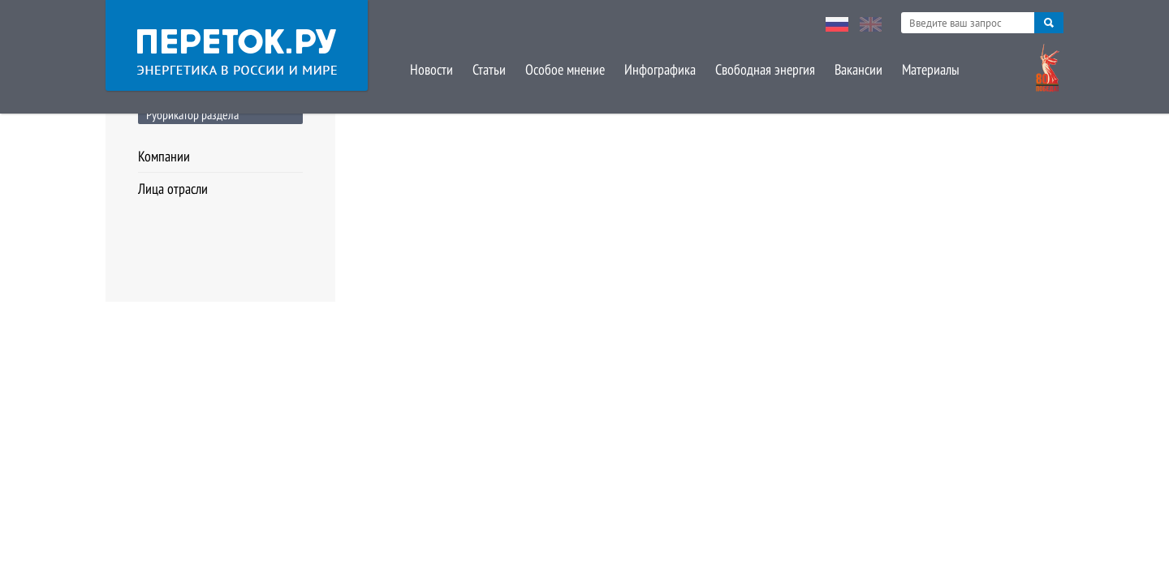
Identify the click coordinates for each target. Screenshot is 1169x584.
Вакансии (858, 69)
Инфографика (660, 69)
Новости (431, 69)
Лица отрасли (173, 188)
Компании (164, 156)
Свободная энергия (765, 69)
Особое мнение (565, 69)
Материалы (931, 69)
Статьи (489, 69)
